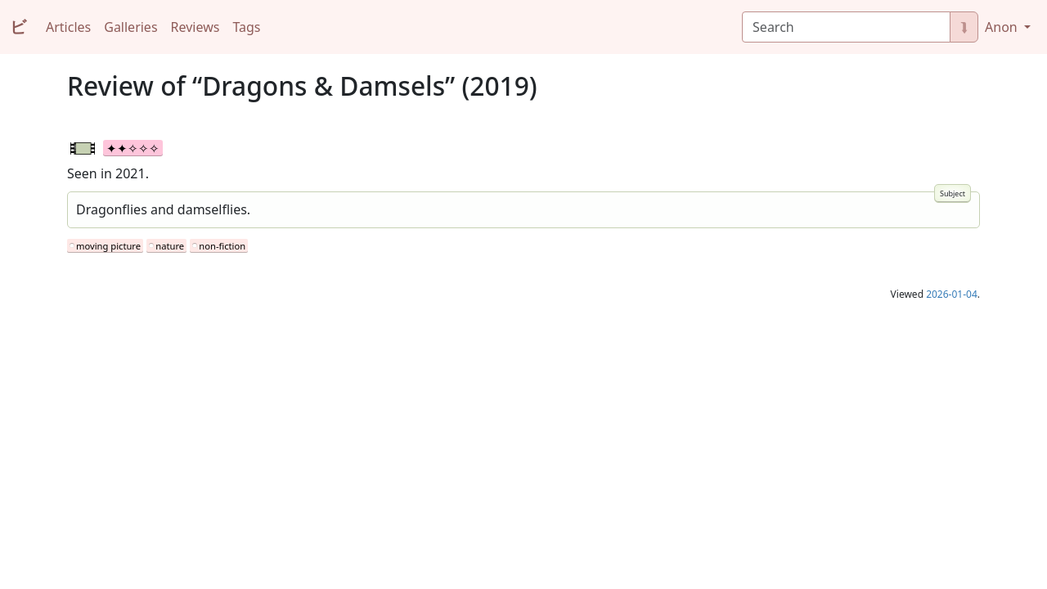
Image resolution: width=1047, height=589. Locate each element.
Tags (246, 27)
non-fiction (222, 246)
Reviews (195, 27)
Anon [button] (1003, 27)
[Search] (846, 27)
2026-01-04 (951, 294)
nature (169, 246)
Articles (68, 27)
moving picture (108, 246)
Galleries (130, 27)
